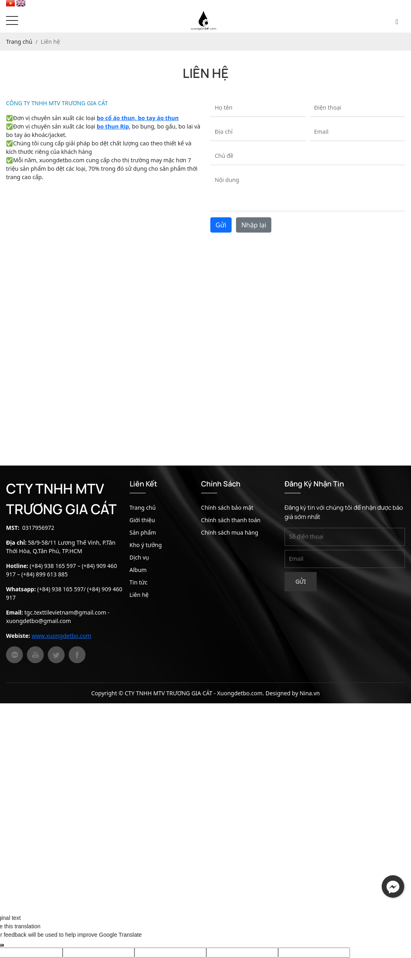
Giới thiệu (142, 520)
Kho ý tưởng (146, 545)
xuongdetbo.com (61, 160)
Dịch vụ (139, 557)
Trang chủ (143, 507)
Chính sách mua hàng (229, 532)
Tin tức (139, 582)
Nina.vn (309, 693)
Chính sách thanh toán (230, 520)
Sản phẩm (143, 532)
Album (138, 570)
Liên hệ (139, 594)
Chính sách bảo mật (227, 507)
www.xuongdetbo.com (62, 635)
